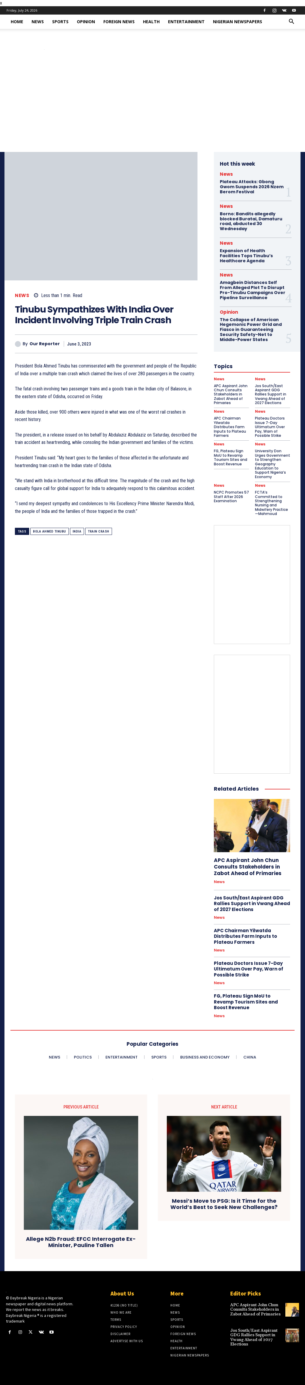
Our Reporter (44, 343)
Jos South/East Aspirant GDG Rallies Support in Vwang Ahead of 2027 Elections (252, 904)
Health (151, 21)
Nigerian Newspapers (237, 21)
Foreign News (119, 21)
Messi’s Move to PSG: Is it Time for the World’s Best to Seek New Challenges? (224, 1204)
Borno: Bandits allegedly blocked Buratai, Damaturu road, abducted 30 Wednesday (251, 221)
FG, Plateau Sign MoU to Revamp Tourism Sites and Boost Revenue (230, 457)
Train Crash (98, 531)
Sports (60, 21)
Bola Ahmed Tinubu (49, 531)
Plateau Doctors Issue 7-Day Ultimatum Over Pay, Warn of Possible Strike (248, 969)
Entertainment (186, 21)
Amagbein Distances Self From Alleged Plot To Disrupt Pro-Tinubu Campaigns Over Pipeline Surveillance (252, 289)
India (77, 531)
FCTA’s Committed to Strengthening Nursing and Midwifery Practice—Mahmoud (271, 503)
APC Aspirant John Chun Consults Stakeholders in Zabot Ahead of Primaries (247, 867)
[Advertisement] (152, 107)
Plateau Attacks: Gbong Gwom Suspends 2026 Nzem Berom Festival (252, 187)
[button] (291, 22)
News (38, 21)
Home (17, 21)
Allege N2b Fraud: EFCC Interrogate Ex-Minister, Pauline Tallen (81, 1242)
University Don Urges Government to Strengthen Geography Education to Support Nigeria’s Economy (272, 463)
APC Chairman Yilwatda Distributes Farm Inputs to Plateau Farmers (245, 936)
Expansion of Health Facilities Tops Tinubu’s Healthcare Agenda (246, 256)
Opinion (86, 21)
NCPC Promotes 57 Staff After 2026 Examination (231, 496)
